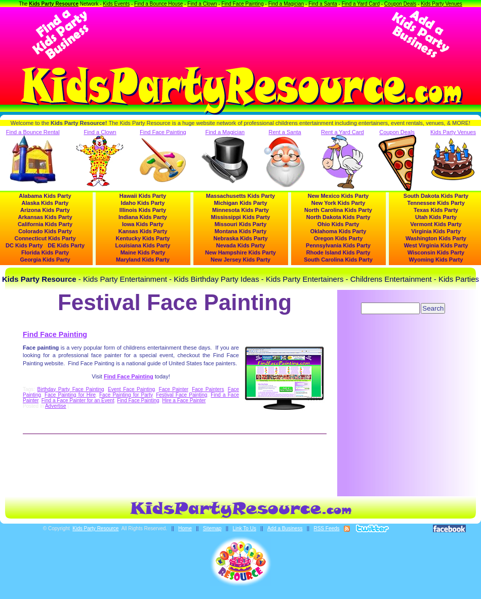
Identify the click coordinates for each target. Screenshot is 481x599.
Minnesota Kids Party (240, 210)
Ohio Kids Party (338, 224)
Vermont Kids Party (435, 224)
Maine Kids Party (143, 252)
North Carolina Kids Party (338, 210)
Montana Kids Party (241, 231)
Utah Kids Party (436, 217)
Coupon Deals (400, 4)
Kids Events (116, 4)
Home (185, 528)
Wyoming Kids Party (436, 259)
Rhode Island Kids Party (338, 252)
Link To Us (244, 528)
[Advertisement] (240, 34)
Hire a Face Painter (184, 400)
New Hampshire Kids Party (240, 252)
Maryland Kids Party (143, 259)
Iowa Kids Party (143, 224)
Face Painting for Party (125, 395)
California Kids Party (45, 224)
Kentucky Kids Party (143, 238)
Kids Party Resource (53, 4)
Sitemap (212, 528)
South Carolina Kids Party (338, 259)
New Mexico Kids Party (338, 196)
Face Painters (208, 389)
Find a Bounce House (158, 4)
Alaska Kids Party (45, 203)
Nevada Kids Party (240, 245)
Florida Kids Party (45, 252)
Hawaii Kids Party (142, 196)
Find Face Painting (242, 4)
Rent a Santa (284, 159)
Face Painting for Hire (70, 395)
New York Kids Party (338, 203)
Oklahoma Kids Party (338, 231)
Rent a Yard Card (342, 159)
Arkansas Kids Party (45, 217)
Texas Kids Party (436, 210)
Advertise (55, 406)
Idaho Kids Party (143, 203)
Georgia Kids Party (45, 259)
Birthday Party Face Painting (70, 389)
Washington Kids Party (436, 238)
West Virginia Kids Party (436, 245)
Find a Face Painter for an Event (78, 400)
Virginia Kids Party (436, 231)
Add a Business (285, 528)
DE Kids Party (66, 245)
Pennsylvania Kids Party (338, 245)
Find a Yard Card (361, 4)
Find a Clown (202, 4)
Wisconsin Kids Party (436, 252)
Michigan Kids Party (240, 203)
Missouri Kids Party (241, 224)
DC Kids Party (24, 245)
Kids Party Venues (441, 4)
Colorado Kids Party (45, 231)
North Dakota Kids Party (338, 217)
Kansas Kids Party (143, 231)
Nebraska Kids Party (241, 238)
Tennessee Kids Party (436, 203)
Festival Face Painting (181, 395)
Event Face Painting (131, 389)
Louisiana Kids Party (143, 245)
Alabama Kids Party (45, 196)
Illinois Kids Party (142, 210)
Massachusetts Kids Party (240, 196)
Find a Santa (322, 4)
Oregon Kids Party (338, 238)
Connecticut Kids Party (44, 238)
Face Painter (173, 389)
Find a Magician (286, 4)
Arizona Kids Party (45, 210)
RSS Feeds (326, 528)
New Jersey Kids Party (240, 259)
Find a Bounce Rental (33, 156)
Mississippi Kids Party (240, 217)
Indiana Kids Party (142, 217)
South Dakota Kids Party (436, 196)
